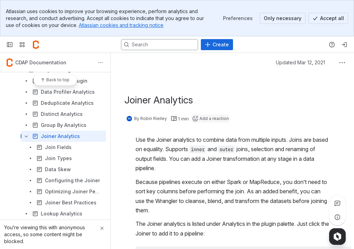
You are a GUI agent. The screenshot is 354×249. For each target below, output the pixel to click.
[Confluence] (35, 44)
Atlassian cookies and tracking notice (121, 25)
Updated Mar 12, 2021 (300, 62)
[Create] (217, 44)
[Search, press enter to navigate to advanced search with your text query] (159, 44)
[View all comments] (337, 203)
